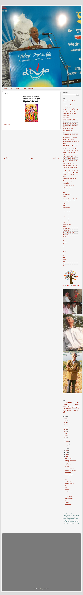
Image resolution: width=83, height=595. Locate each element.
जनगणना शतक (65, 250)
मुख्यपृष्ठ (11, 88)
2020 (65, 427)
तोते (66, 479)
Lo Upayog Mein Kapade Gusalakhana (69, 182)
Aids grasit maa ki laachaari (69, 113)
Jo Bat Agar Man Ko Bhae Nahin (70, 174)
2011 (65, 437)
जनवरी (67, 456)
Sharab (64, 196)
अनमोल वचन (65, 234)
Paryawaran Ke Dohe (68, 187)
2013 (65, 435)
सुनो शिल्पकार (68, 464)
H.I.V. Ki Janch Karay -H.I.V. (69, 156)
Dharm (64, 143)
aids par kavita (66, 211)
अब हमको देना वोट (69, 498)
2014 (65, 433)
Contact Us (31, 88)
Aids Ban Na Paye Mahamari (70, 104)
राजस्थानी (64, 259)
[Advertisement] (31, 143)
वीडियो (64, 261)
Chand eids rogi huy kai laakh (70, 137)
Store (24, 88)
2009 (65, 508)
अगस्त (67, 444)
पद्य (63, 253)
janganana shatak (67, 224)
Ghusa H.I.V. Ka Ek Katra (69, 152)
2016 (65, 429)
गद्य (63, 246)
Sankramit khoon (67, 194)
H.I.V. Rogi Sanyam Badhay (69, 158)
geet (64, 222)
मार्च (66, 452)
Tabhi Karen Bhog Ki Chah (69, 200)
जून (66, 448)
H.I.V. (64, 154)
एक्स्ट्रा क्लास (68, 494)
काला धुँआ (67, 477)
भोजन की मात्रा (68, 504)
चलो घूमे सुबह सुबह (69, 474)
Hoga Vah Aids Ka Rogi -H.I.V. (70, 165)
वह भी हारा (67, 466)
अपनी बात (64, 236)
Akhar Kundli (66, 117)
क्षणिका (64, 244)
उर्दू (63, 238)
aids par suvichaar (67, 215)
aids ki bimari (66, 209)
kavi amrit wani (66, 228)
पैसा (66, 487)
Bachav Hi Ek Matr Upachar (69, 123)
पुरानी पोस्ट (56, 158)
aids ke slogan (66, 207)
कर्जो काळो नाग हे (68, 458)
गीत (63, 248)
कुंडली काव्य (65, 242)
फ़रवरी (67, 454)
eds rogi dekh (66, 218)
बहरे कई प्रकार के (68, 481)
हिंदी (63, 265)
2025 (65, 420)
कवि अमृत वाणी (7, 124)
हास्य (64, 263)
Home (5, 88)
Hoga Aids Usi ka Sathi (68, 163)
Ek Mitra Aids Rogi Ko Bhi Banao (71, 148)
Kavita (64, 176)
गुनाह (66, 485)
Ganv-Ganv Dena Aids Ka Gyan (70, 150)
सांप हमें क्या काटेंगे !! (69, 496)
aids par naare (66, 213)
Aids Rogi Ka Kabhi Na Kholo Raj (71, 109)
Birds (64, 132)
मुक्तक (64, 257)
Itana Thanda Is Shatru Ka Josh (70, 170)
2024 (65, 422)
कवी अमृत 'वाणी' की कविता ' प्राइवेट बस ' (70, 461)
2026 (65, 418)
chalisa (64, 217)
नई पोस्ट (6, 158)
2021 (65, 424)
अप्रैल (67, 450)
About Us (18, 88)
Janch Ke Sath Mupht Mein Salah (71, 172)
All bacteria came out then (69, 119)
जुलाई (67, 446)
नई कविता (64, 252)
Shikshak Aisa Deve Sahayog (70, 198)
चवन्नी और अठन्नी (68, 492)
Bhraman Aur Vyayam (68, 130)
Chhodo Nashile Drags (68, 139)
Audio (64, 121)
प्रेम (63, 255)
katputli (64, 226)
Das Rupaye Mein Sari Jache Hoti (71, 141)
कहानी (64, 240)
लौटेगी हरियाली (68, 472)
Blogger (42, 588)
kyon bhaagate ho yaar (68, 232)
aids (64, 205)
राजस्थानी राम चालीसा (69, 483)
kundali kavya (66, 230)
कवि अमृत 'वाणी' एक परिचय (70, 470)
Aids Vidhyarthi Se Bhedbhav (70, 111)
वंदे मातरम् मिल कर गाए (69, 468)
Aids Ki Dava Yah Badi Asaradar (70, 106)
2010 (65, 440)
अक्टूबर (67, 441)
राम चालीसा (67, 502)
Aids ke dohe (66, 115)
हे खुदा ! (66, 500)
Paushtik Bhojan (67, 189)
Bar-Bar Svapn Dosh (68, 128)
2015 (65, 431)
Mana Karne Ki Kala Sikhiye (69, 185)
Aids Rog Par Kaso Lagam (69, 108)
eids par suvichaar (67, 220)
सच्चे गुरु (67, 489)
